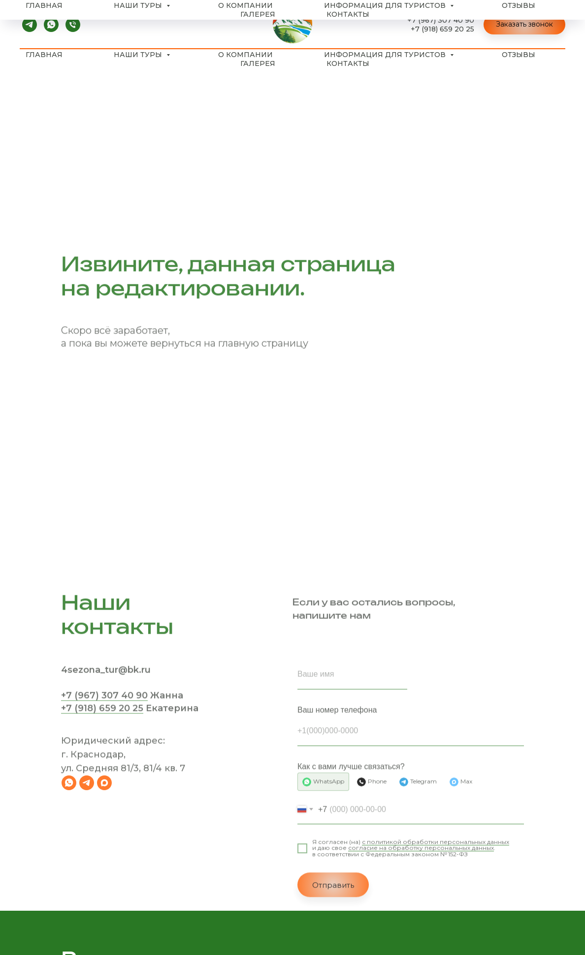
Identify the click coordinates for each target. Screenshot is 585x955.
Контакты (347, 63)
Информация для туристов (386, 54)
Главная (44, 54)
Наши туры (139, 54)
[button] (524, 24)
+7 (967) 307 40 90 (440, 20)
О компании (245, 54)
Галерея (257, 63)
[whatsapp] (51, 24)
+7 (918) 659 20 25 (442, 29)
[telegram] (29, 24)
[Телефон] (72, 24)
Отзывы (518, 54)
